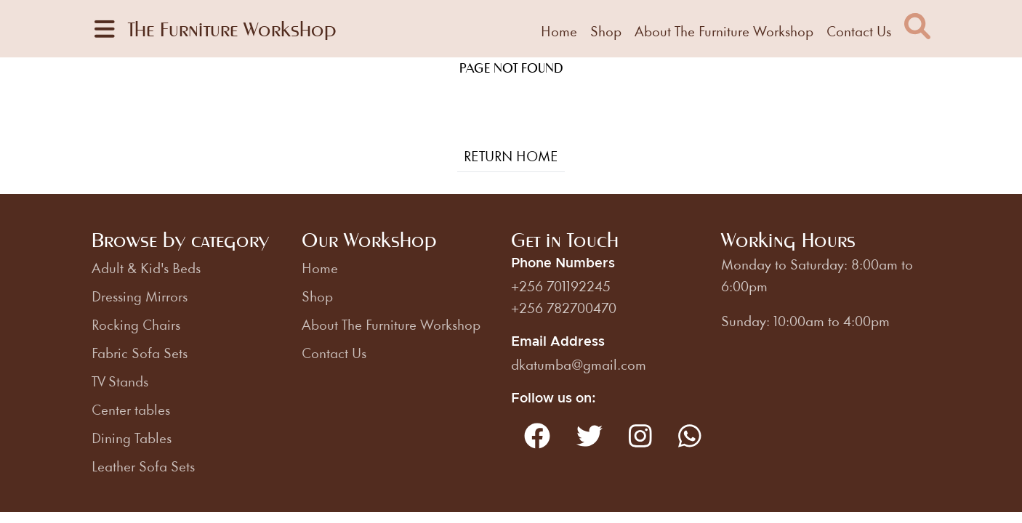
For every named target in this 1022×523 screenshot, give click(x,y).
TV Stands (120, 380)
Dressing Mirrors (140, 295)
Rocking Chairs (136, 324)
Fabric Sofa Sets (140, 352)
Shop (605, 30)
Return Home (511, 155)
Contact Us (858, 30)
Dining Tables (132, 437)
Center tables (131, 409)
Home (559, 30)
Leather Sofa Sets (143, 465)
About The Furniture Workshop (724, 30)
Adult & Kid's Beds (146, 267)
